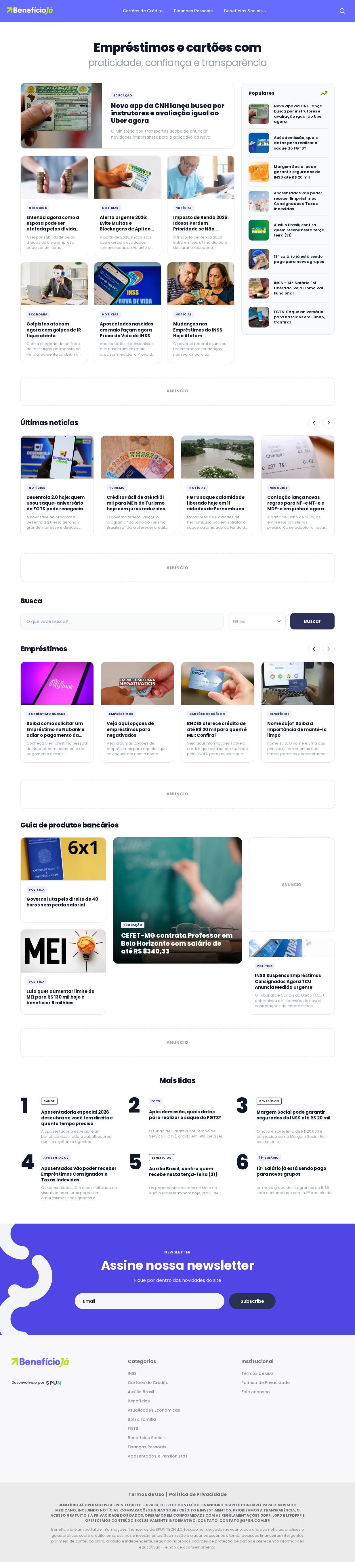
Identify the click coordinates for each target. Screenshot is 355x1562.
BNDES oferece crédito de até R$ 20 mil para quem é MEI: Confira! (217, 729)
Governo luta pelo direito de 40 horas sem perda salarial (62, 902)
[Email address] (149, 1301)
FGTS (155, 1101)
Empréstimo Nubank (47, 714)
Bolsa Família (142, 1419)
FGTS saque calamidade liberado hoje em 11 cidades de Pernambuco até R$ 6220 (216, 506)
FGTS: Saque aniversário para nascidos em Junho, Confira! (299, 317)
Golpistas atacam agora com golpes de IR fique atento (53, 330)
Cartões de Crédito (143, 10)
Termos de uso (257, 1373)
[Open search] (342, 11)
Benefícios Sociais (243, 10)
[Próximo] (329, 423)
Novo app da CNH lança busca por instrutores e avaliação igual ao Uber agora (167, 113)
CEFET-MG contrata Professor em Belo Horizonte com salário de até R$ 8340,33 (177, 943)
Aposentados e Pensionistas (158, 1456)
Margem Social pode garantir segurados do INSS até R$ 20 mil (297, 172)
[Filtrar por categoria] (257, 621)
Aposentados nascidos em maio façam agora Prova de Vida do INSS (126, 330)
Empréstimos (121, 714)
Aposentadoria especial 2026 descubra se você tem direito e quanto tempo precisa (77, 1118)
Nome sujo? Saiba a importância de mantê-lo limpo (297, 729)
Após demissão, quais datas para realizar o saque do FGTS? (296, 143)
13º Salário (269, 1158)
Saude (49, 1101)
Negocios (38, 208)
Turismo (117, 488)
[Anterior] (314, 423)
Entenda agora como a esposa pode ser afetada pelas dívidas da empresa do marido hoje (53, 229)
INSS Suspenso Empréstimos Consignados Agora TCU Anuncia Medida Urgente (288, 981)
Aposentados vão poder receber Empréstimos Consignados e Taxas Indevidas (298, 201)
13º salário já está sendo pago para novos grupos (299, 259)
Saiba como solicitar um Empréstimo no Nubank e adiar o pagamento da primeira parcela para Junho (55, 735)
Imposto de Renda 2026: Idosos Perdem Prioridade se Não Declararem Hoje (200, 226)
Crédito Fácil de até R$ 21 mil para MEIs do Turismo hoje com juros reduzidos (136, 503)
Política (36, 889)
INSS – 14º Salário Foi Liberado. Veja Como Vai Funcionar (298, 288)
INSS (132, 1373)
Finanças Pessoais (193, 10)
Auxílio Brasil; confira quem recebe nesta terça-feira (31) (300, 230)
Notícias (110, 208)
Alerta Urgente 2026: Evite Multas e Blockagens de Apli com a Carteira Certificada (127, 226)
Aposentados (56, 1158)
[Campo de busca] (122, 621)
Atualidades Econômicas (154, 1410)
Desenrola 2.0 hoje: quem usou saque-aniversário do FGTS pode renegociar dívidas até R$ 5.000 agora (55, 509)
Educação (122, 95)
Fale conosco (255, 1392)
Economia (38, 314)
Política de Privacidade (265, 1382)
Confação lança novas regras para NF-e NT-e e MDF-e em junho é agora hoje (295, 506)
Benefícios (279, 714)
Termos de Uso (146, 1494)
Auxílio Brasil (141, 1392)
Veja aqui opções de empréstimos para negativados (130, 729)
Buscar (312, 621)
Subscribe (252, 1301)
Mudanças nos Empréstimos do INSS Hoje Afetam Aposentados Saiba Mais (197, 335)
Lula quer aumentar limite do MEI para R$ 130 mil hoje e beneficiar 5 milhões (60, 997)
